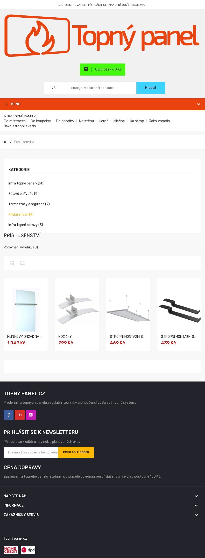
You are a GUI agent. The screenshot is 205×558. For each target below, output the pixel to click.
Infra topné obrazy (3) (25, 225)
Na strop (137, 121)
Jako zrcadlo (159, 121)
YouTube (20, 415)
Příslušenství (24, 142)
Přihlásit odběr (76, 452)
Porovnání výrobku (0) (21, 247)
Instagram (31, 415)
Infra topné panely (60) (26, 183)
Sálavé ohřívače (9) (23, 194)
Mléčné (119, 121)
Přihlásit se (97, 5)
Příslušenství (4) (21, 214)
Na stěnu (86, 121)
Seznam (22, 263)
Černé (103, 121)
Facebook (9, 415)
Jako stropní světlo (20, 126)
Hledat (150, 88)
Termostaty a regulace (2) (29, 204)
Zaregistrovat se (72, 5)
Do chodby (65, 121)
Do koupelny (40, 121)
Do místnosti (15, 121)
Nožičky (65, 337)
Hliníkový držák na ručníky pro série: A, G (42, 337)
